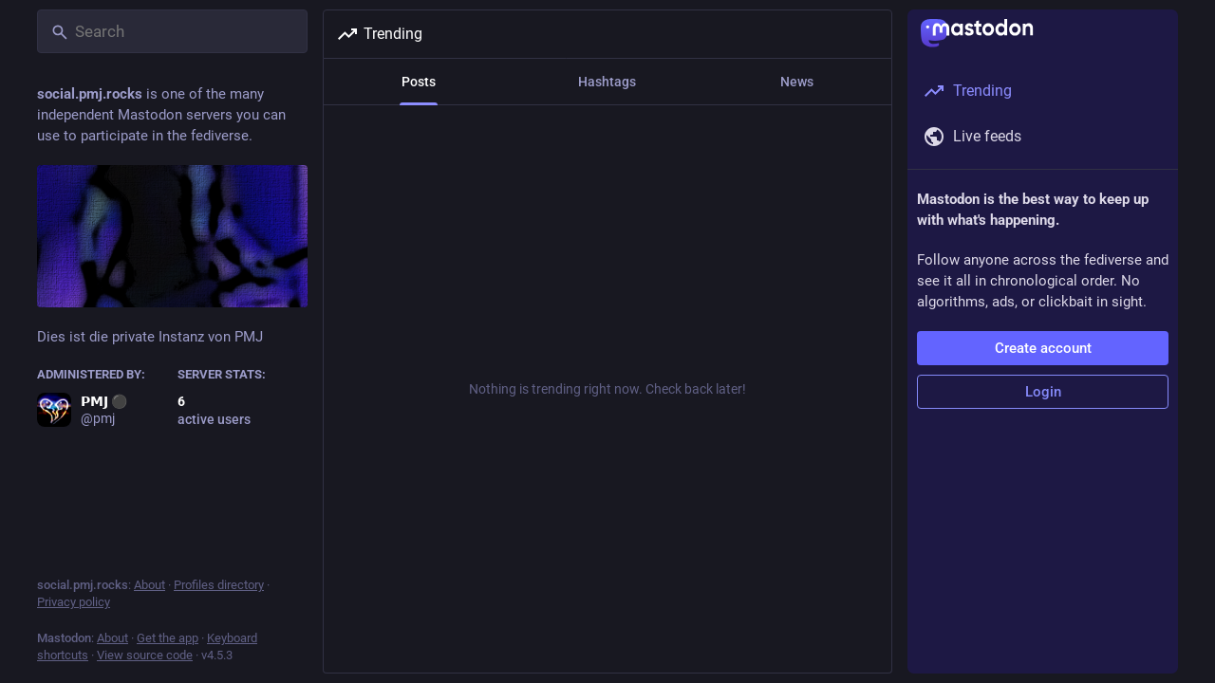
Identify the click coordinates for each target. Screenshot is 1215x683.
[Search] (172, 31)
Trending (379, 34)
